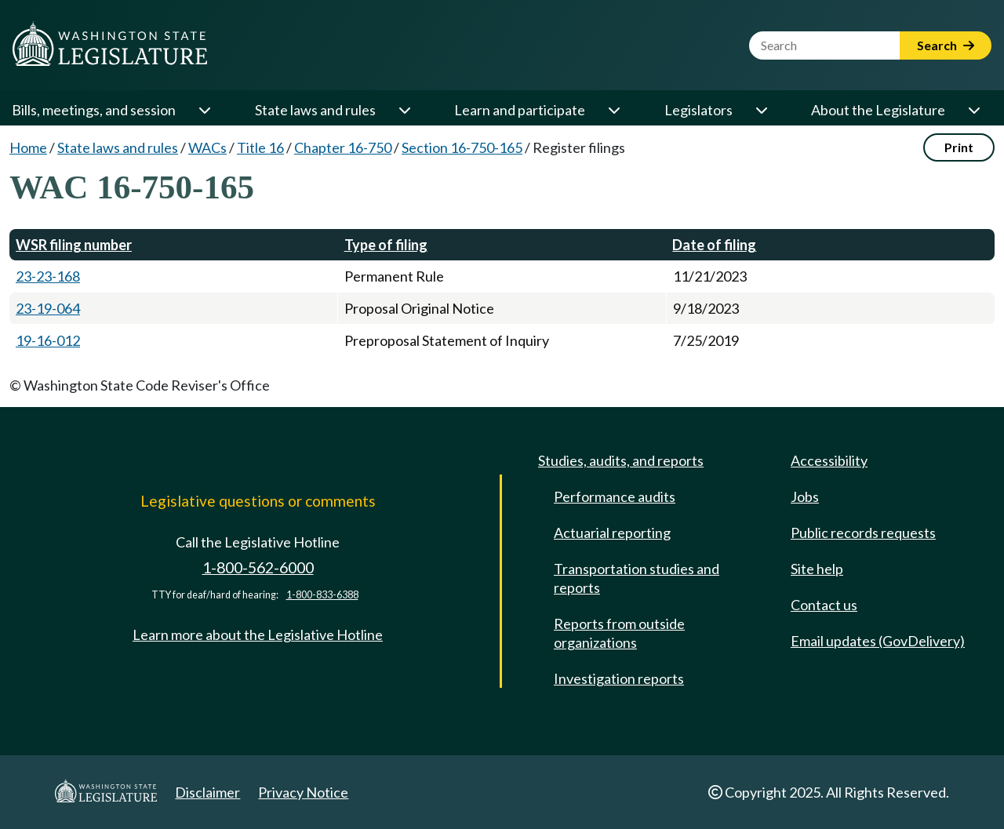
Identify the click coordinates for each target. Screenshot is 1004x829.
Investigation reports (619, 678)
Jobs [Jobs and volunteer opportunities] (805, 496)
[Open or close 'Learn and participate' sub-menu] (613, 109)
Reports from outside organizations (619, 633)
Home (28, 147)
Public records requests (863, 532)
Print (958, 147)
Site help (817, 568)
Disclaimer (207, 792)
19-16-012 (48, 340)
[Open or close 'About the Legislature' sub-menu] (973, 109)
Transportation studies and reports (636, 578)
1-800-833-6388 (322, 595)
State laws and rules (315, 109)
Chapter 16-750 (342, 147)
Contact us (824, 604)
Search (945, 45)
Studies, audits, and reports (621, 460)
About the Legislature (878, 109)
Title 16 (260, 147)
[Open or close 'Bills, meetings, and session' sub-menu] (204, 109)
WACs (207, 147)
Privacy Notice (303, 792)
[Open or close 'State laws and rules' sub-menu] (404, 109)
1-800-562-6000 (258, 567)
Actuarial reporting (612, 532)
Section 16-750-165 (462, 147)
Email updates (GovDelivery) (878, 640)
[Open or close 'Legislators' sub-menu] (761, 109)
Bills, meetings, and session (94, 109)
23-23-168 (48, 276)
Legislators (698, 109)
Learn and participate (519, 109)
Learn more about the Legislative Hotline (258, 634)
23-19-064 (48, 308)
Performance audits (614, 496)
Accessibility (829, 460)
